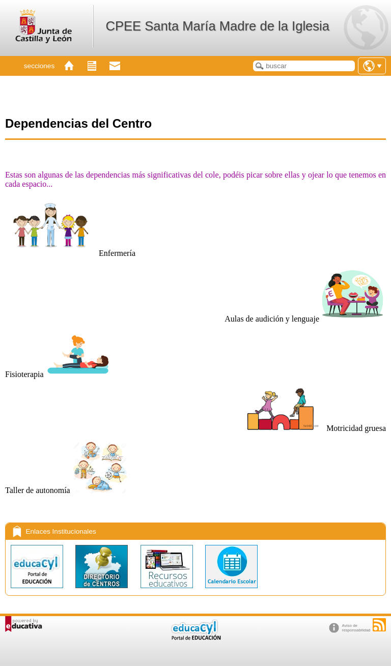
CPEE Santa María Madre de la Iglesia (217, 26)
